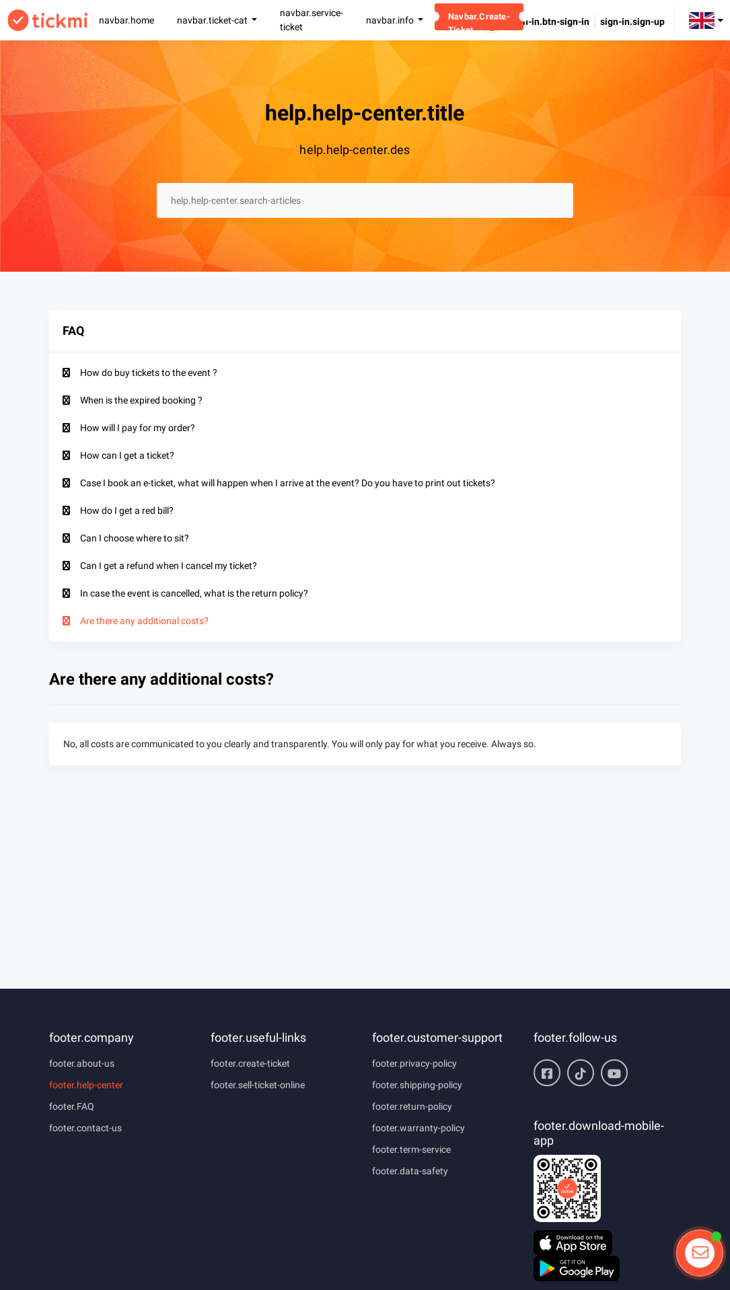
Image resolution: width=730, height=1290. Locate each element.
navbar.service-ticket (311, 19)
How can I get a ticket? (127, 455)
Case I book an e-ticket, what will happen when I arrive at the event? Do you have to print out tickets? (287, 483)
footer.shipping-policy (417, 1084)
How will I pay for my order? (137, 427)
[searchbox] (365, 200)
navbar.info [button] (391, 20)
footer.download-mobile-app (599, 1132)
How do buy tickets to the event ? (148, 372)
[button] (706, 19)
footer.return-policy (412, 1106)
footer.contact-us (85, 1128)
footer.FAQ (71, 1106)
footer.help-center (86, 1084)
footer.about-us (81, 1063)
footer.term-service (411, 1149)
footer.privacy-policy (414, 1063)
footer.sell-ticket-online (258, 1084)
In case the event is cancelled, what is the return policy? (194, 593)
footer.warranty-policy (418, 1128)
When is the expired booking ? (141, 400)
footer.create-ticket (250, 1063)
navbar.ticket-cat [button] (213, 20)
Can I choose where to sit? (134, 538)
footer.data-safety (410, 1171)
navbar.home (126, 20)
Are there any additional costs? (144, 620)
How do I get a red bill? (127, 510)
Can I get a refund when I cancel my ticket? (168, 565)
